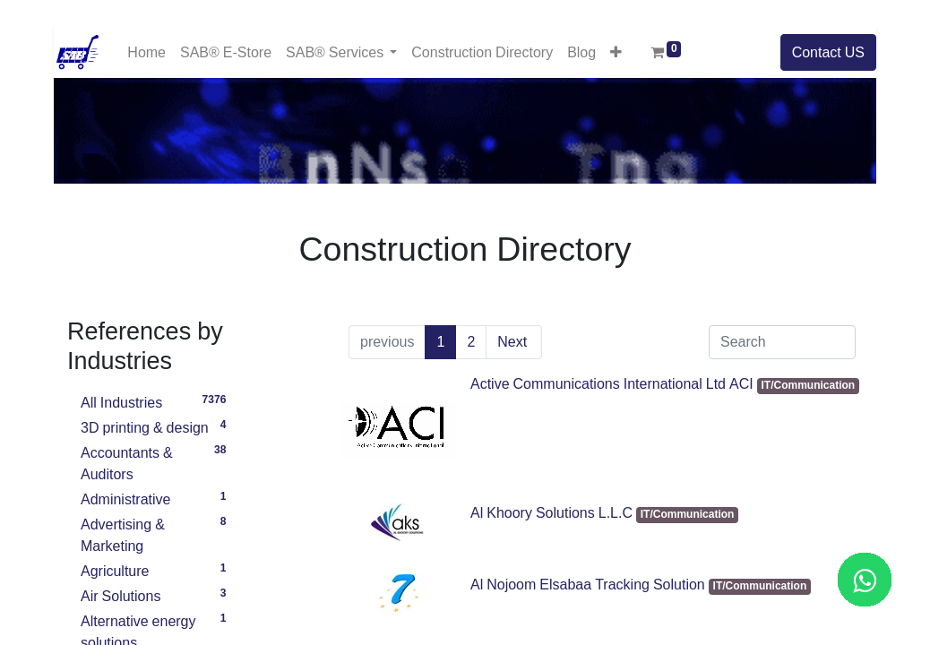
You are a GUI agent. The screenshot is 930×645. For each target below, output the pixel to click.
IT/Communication (808, 386)
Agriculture (157, 569)
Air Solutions (157, 594)
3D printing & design (157, 425)
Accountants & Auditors (157, 461)
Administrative (157, 497)
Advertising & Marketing (157, 533)
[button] (616, 52)
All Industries (157, 400)
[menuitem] (146, 52)
